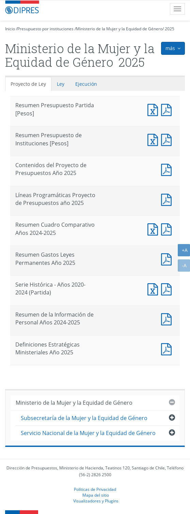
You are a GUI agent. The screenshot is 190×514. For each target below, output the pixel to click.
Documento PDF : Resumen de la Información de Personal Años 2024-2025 (168, 318)
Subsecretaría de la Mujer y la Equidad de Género (84, 418)
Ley (60, 84)
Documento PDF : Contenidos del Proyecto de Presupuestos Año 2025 (168, 169)
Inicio (10, 29)
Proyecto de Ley (28, 84)
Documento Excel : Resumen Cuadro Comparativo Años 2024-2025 (154, 228)
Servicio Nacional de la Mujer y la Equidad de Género (88, 433)
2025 (169, 29)
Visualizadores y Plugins (95, 500)
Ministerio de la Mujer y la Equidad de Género (119, 29)
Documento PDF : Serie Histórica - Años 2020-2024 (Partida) (168, 288)
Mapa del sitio (95, 495)
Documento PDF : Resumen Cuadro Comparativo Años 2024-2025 (168, 228)
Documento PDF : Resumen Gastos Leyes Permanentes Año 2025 (168, 258)
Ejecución (86, 84)
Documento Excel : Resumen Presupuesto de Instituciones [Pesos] (154, 139)
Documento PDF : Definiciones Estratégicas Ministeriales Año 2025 (168, 348)
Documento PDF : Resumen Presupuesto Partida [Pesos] (168, 109)
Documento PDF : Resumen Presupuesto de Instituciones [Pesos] (168, 139)
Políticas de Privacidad (95, 489)
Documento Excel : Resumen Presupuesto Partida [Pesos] (154, 109)
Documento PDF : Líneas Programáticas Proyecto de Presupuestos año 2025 (168, 199)
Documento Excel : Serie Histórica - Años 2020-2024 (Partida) (154, 288)
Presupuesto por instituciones (45, 29)
